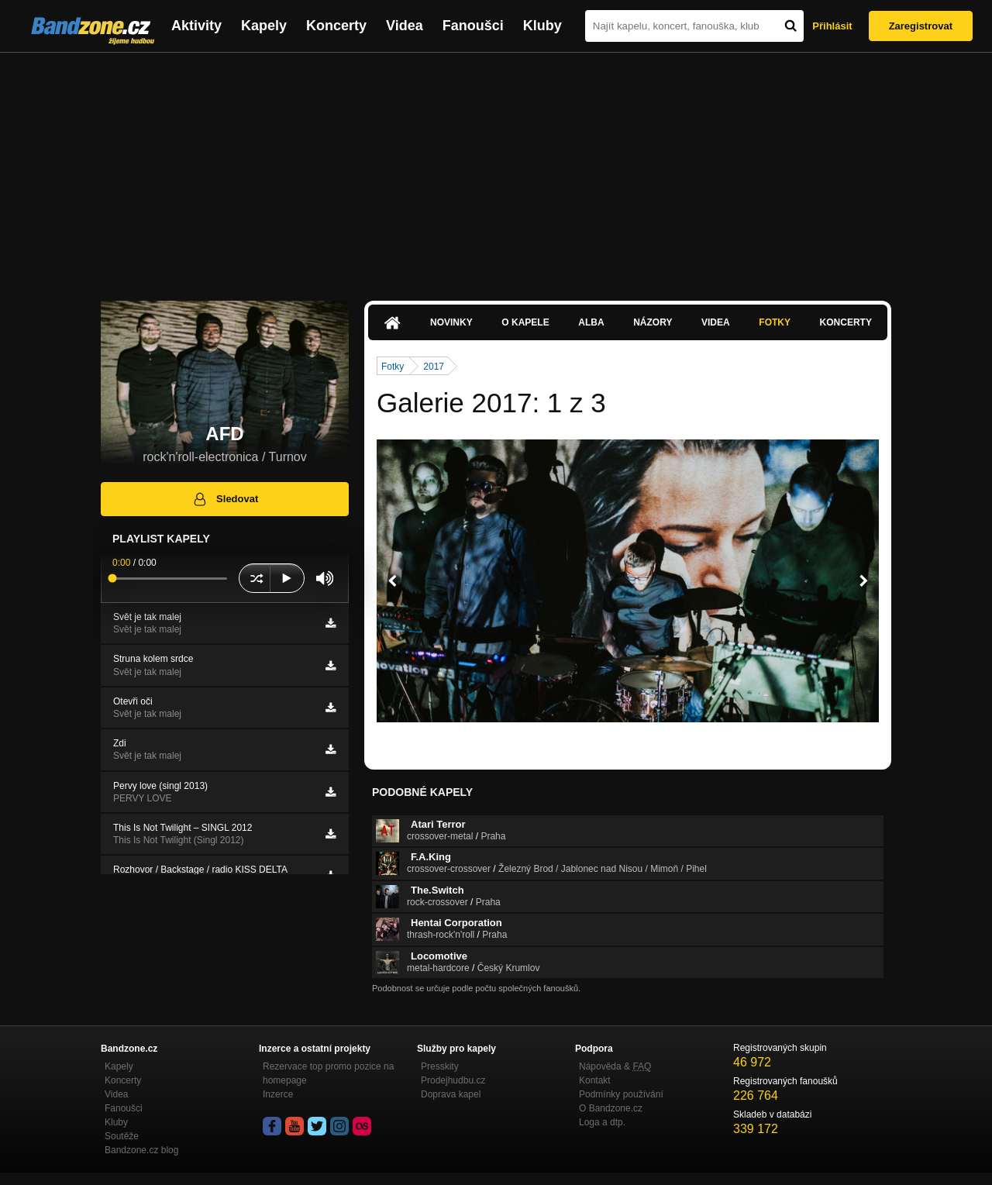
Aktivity (196, 25)
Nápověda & (615, 1066)
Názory (652, 322)
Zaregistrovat (920, 26)
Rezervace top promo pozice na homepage (328, 1073)
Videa (404, 25)
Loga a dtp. (602, 1122)
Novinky (451, 322)
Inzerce (278, 1094)
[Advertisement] (496, 168)
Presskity (440, 1066)
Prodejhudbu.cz (453, 1080)
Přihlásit (832, 26)
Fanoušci (473, 25)
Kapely (264, 25)
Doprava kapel (450, 1094)
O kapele (525, 322)
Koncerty (336, 25)
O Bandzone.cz (610, 1108)
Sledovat (225, 499)
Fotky (774, 322)
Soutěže (122, 1136)
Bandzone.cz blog (141, 1150)
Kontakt (595, 1080)
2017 (433, 366)
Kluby (542, 25)
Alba (591, 322)
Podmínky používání (621, 1094)
